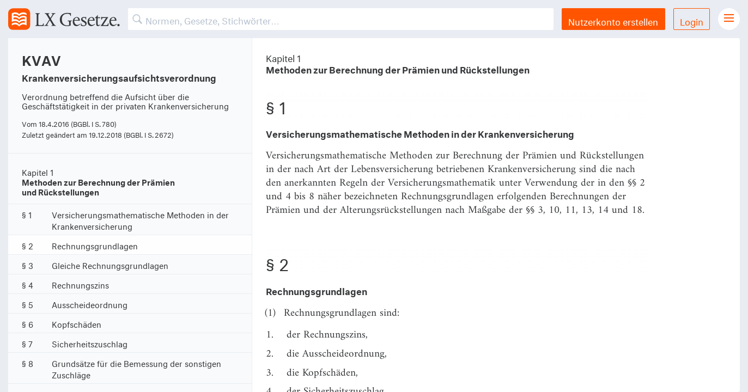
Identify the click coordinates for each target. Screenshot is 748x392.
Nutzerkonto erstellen (613, 20)
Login (691, 20)
